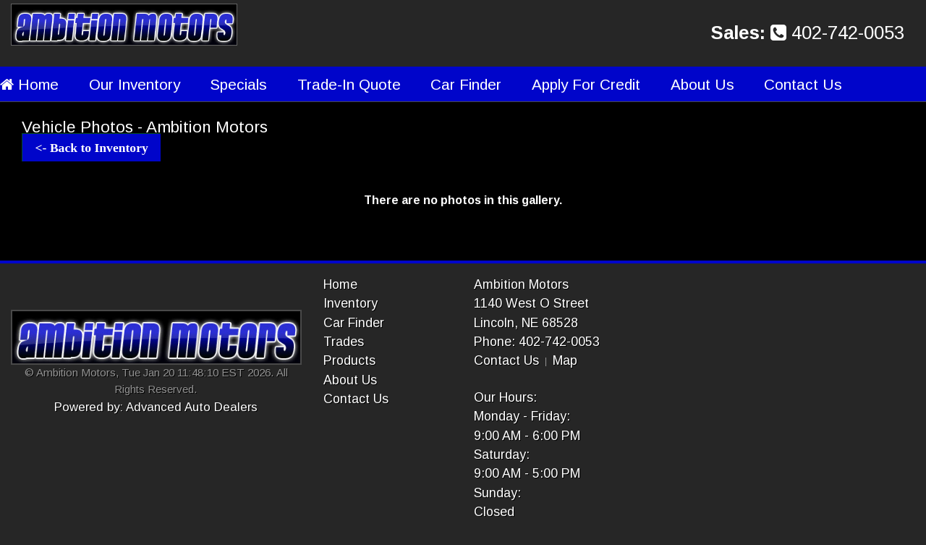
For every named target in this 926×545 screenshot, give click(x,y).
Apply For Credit (586, 84)
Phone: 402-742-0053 (537, 341)
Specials (238, 84)
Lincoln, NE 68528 (526, 323)
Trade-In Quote (349, 84)
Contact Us (803, 84)
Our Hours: (505, 397)
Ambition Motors (521, 284)
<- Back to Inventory (91, 147)
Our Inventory (134, 84)
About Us (702, 84)
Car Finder (465, 84)
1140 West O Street (531, 303)
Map (565, 360)
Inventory (350, 303)
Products (349, 360)
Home (29, 84)
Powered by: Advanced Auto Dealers (156, 407)
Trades (343, 341)
